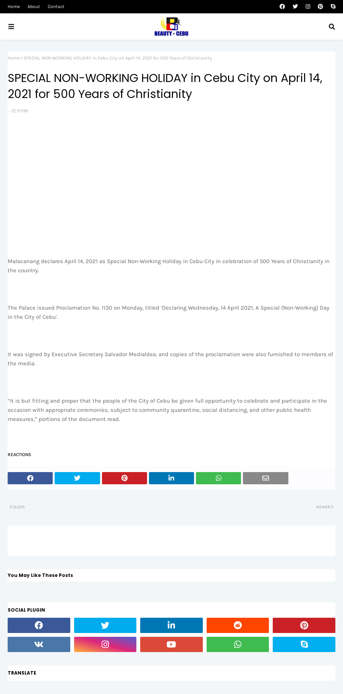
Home (14, 6)
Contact (56, 6)
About (34, 6)
